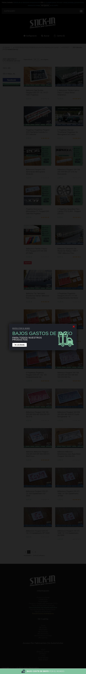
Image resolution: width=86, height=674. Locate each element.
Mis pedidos (43, 630)
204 (4, 85)
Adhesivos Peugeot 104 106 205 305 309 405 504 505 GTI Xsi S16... (37, 414)
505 (4, 181)
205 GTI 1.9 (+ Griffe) (8, 122)
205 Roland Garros (9, 136)
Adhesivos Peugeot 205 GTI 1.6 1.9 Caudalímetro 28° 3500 (37, 532)
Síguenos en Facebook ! (43, 611)
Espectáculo (28, 59)
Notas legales (43, 601)
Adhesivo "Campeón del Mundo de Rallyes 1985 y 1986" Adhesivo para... (67, 251)
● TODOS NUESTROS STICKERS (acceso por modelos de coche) (36, 47)
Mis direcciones (43, 634)
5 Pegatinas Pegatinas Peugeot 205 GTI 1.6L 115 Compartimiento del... (67, 335)
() (61, 36)
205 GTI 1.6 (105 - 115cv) (9, 110)
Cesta (43, 625)
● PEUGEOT (65, 47)
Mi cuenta (43, 628)
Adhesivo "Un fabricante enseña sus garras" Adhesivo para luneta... (37, 295)
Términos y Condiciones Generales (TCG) (43, 603)
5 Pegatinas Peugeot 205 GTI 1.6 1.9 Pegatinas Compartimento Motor (37, 335)
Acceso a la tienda (43, 597)
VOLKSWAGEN (43, 658)
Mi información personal (43, 636)
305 (4, 153)
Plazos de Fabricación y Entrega (43, 605)
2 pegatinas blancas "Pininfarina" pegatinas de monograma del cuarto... (67, 132)
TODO (43, 650)
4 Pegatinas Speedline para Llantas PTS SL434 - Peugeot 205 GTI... (69, 211)
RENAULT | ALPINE (43, 652)
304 (4, 147)
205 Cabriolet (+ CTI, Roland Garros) (8, 96)
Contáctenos (43, 599)
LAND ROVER (43, 660)
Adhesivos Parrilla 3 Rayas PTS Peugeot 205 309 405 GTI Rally (36, 251)
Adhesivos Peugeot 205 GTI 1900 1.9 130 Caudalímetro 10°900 (68, 493)
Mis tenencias (43, 632)
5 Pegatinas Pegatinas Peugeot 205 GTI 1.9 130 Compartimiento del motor (67, 295)
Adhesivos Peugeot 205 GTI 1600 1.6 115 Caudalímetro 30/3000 (68, 533)
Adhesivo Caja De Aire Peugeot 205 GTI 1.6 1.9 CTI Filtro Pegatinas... (37, 92)
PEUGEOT (43, 654)
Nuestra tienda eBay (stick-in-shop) (43, 609)
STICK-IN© (14, 668)
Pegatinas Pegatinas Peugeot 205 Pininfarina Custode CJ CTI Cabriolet (37, 132)
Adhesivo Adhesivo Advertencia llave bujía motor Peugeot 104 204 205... (69, 454)
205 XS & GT (7, 142)
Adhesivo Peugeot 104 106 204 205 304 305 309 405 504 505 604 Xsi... (68, 375)
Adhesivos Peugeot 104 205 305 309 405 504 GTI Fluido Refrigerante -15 (68, 414)
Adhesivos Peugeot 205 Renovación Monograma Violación (35, 171)
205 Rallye (6, 130)
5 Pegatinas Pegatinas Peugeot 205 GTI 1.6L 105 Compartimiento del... (36, 375)
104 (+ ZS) (7, 68)
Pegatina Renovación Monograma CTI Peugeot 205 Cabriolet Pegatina (37, 211)
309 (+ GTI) (7, 170)
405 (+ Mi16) (7, 176)
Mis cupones (43, 638)
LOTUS (43, 656)
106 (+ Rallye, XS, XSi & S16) (9, 76)
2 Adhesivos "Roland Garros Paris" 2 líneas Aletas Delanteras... (68, 92)
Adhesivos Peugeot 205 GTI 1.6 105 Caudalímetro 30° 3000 (37, 493)
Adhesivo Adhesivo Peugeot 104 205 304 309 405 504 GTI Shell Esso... (37, 454)
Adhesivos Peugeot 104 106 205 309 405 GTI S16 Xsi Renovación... (68, 171)
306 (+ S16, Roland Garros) (9, 161)
